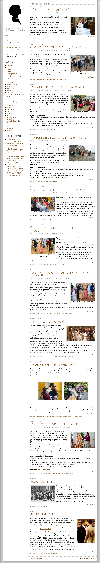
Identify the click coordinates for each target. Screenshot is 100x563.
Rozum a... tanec (43, 481)
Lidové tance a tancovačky (15, 94)
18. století (39, 39)
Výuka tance (66, 39)
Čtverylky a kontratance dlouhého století (58, 229)
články (86, 558)
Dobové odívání (59, 416)
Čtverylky (10, 75)
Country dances (55, 313)
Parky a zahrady (12, 102)
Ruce (8, 111)
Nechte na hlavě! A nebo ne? (52, 364)
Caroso (9, 71)
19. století (46, 39)
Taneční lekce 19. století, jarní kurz (58, 87)
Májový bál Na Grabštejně (49, 9)
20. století (10, 130)
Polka (8, 107)
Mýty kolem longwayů (47, 321)
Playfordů (56, 523)
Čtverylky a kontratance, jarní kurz (58, 47)
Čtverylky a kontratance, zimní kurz (58, 190)
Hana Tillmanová (54, 24)
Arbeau (9, 67)
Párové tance (11, 104)
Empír (52, 39)
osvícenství (64, 486)
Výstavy (9, 123)
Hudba (9, 86)
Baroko (45, 356)
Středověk (10, 113)
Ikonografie (10, 88)
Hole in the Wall (45, 529)
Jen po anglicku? (43, 514)
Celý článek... (91, 37)
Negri (8, 96)
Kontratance (58, 39)
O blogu (9, 98)
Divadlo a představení (14, 77)
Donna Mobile (16, 29)
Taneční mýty (70, 356)
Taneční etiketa (76, 416)
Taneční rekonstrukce (14, 121)
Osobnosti (10, 100)
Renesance (68, 416)
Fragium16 (38, 22)
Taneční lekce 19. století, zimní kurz (58, 137)
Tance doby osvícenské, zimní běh (56, 424)
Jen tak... (9, 90)
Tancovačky (10, 115)
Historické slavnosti (13, 84)
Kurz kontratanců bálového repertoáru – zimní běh (62, 274)
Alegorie (9, 65)
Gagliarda (10, 82)
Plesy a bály (10, 105)
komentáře (92, 558)
